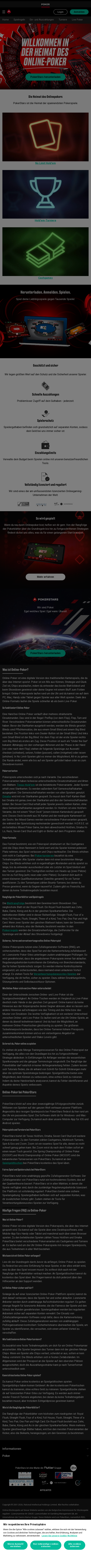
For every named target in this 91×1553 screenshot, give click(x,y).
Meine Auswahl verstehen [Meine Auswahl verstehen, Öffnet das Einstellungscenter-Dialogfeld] (15, 1545)
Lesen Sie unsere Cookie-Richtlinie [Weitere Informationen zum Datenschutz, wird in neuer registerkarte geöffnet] (59, 1536)
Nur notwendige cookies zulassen (45, 1545)
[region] (45, 1536)
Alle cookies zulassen (74, 1545)
